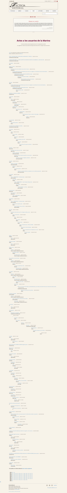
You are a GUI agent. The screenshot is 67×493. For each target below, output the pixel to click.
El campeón (11, 174)
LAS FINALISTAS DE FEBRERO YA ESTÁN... (16, 125)
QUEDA (27, 116)
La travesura (11, 304)
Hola (15, 367)
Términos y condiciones (11, 491)
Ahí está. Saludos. (27, 232)
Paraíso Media (17, 489)
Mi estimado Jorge (16, 439)
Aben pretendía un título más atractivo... (28, 79)
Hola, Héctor (18, 219)
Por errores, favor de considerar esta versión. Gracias (20, 69)
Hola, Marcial (16, 421)
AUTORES (40, 11)
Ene (12, 473)
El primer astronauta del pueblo (14, 403)
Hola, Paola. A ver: (19, 109)
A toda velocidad (12, 411)
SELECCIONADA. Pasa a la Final (19, 206)
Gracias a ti (16, 378)
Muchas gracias (15, 341)
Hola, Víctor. (15, 276)
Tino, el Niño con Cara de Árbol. (21, 380)
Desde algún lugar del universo (14, 434)
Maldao (10, 235)
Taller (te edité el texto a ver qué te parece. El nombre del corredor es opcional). (24, 414)
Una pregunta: (11, 310)
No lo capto (18, 320)
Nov (12, 472)
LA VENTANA (11, 370)
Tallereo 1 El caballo (14, 163)
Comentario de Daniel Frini (15, 405)
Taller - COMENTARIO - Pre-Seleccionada (17, 201)
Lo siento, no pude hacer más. (19, 265)
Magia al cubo (11, 247)
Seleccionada (13, 465)
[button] (16, 25)
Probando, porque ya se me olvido (39, 330)
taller (12, 350)
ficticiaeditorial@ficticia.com (52, 487)
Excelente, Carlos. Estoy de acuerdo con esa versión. (23, 155)
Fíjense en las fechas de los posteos (27, 290)
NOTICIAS (12, 11)
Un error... (14, 101)
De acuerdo (20, 424)
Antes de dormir (12, 190)
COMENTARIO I (15, 106)
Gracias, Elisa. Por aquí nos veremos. (25, 144)
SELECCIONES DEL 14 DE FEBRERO (15, 456)
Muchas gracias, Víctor (20, 281)
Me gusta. (14, 166)
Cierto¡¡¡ (14, 375)
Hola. (15, 217)
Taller (12, 99)
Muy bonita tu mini (16, 416)
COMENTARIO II (22, 111)
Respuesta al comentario (17, 408)
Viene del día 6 (13, 192)
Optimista (10, 147)
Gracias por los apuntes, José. (17, 203)
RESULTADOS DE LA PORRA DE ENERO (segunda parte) (18, 344)
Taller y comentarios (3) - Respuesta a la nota (30, 229)
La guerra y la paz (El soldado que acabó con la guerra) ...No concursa (21, 430)
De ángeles (11, 271)
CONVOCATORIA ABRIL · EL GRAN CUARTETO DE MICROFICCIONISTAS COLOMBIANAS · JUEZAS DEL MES (26, 59)
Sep (26, 473)
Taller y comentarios (16, 214)
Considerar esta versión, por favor (16, 150)
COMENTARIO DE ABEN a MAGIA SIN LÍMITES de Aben (23, 74)
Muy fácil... (28, 325)
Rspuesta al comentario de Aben (23, 76)
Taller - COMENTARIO (16, 195)
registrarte (30, 468)
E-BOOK (26, 11)
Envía (10, 52)
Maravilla (10, 209)
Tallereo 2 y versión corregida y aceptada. (23, 157)
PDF (33, 11)
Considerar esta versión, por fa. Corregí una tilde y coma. (20, 212)
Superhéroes (11, 198)
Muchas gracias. (34, 327)
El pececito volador (12, 241)
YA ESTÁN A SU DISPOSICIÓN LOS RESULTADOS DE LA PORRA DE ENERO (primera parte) (24, 453)
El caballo (10, 161)
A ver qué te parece (17, 168)
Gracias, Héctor (16, 419)
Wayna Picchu (11, 347)
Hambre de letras (12, 392)
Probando (16, 317)
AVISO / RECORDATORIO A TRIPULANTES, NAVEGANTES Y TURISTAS (20, 56)
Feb (14, 473)
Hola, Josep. (16, 301)
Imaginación (11, 462)
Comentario (13, 362)
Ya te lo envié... (20, 222)
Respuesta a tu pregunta (15, 312)
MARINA (54, 11)
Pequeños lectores (12, 359)
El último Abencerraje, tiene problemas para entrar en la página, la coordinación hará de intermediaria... (30, 71)
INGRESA (56, 1)
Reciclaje (10, 82)
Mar (16, 473)
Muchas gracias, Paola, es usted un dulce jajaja (31, 114)
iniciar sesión (24, 468)
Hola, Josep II (18, 184)
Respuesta (16, 136)
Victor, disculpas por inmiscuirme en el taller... (20, 298)
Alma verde (11, 445)
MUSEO (47, 11)
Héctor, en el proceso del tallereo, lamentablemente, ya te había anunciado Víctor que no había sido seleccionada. (37, 286)
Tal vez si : (22, 322)
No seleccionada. (17, 254)
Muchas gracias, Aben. (20, 89)
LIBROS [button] (19, 11)
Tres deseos (11, 129)
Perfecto (15, 399)
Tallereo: (12, 249)
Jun (21, 473)
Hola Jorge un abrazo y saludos (18, 450)
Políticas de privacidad (17, 491)
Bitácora (21, 53)
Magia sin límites (12, 66)
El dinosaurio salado (12, 353)
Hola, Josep (14, 179)
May (20, 473)
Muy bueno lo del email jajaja (26, 227)
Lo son (14, 263)
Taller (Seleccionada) (14, 122)
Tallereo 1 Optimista (16, 152)
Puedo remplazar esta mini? (20, 139)
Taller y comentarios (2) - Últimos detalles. (26, 224)
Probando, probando (12, 293)
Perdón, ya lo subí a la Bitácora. (16, 459)
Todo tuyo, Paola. (17, 104)
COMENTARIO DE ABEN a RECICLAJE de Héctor (20, 87)
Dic (14, 472)
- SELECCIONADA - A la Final (22, 187)
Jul (23, 473)
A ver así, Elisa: (15, 134)
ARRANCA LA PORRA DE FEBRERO (14, 93)
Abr (18, 473)
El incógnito (11, 63)
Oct (28, 473)
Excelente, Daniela (16, 397)
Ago (24, 473)
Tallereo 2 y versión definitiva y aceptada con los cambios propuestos (29, 171)
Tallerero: (12, 274)
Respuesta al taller (16, 252)
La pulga (10, 336)
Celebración (11, 96)
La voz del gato (11, 120)
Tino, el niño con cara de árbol (14, 258)
